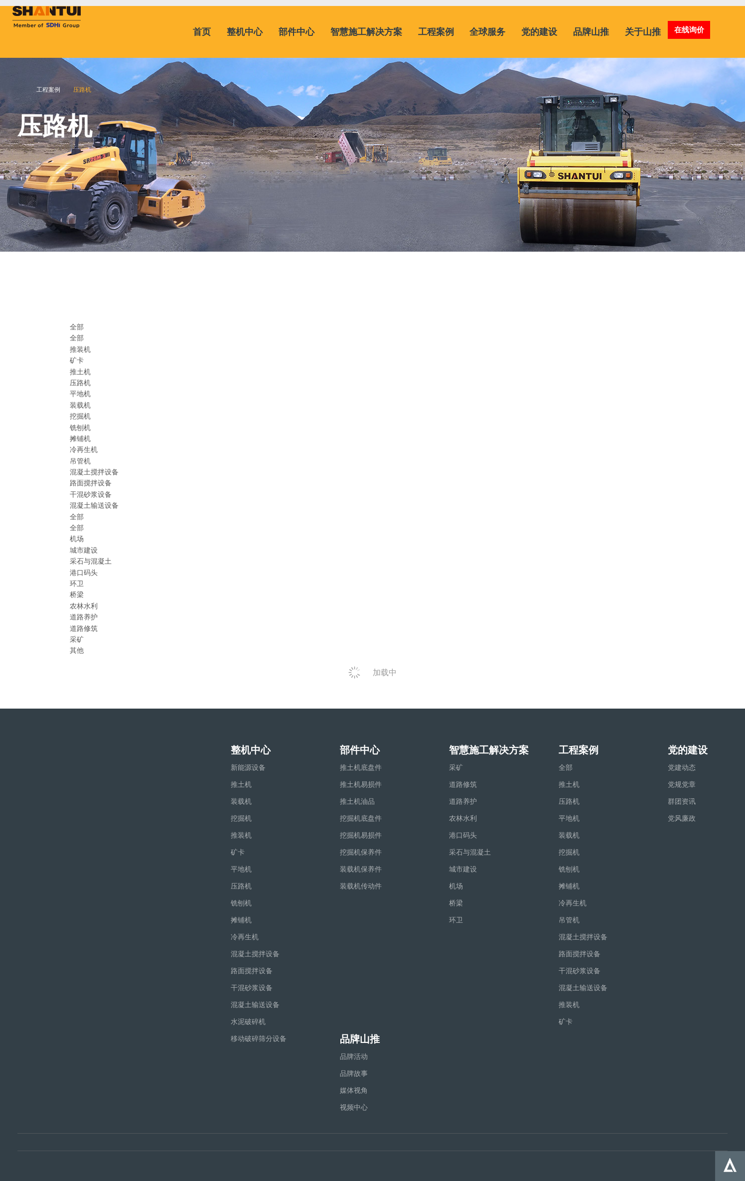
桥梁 (77, 594)
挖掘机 (80, 416)
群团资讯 (682, 801)
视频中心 (354, 1107)
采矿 (77, 639)
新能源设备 (248, 767)
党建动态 (682, 767)
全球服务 (487, 32)
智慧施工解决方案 (366, 32)
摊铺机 (80, 439)
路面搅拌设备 (91, 483)
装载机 (80, 405)
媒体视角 (354, 1090)
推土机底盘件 (361, 767)
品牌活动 (354, 1056)
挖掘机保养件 (361, 852)
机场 (77, 539)
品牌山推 (591, 32)
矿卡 (77, 360)
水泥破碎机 (248, 1022)
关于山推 (643, 32)
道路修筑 (84, 628)
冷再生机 (84, 449)
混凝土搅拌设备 (94, 472)
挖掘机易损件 (361, 835)
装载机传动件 (361, 886)
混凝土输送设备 (94, 505)
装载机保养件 (361, 869)
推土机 (80, 372)
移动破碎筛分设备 (259, 1038)
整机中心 (245, 32)
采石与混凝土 (91, 561)
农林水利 (84, 606)
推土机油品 (357, 801)
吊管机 (80, 461)
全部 (77, 338)
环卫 (77, 584)
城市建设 (84, 550)
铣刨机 (80, 428)
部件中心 (296, 32)
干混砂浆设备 (91, 494)
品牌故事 (354, 1073)
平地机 (80, 394)
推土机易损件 (361, 784)
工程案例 (436, 32)
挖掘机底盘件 (361, 818)
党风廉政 (682, 818)
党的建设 (539, 32)
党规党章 (682, 784)
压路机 (80, 383)
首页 (202, 32)
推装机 (80, 349)
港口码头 (84, 573)
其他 (77, 650)
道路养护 (84, 617)
